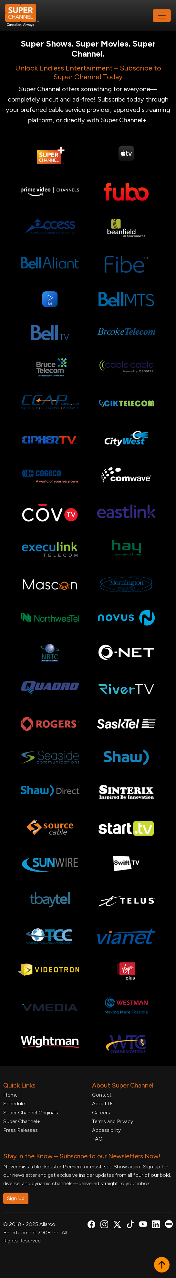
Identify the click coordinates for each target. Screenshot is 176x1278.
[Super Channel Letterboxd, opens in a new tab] (169, 1223)
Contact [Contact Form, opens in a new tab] (101, 1095)
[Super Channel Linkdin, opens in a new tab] (156, 1225)
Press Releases (20, 1130)
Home (10, 1095)
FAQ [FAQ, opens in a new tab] (97, 1139)
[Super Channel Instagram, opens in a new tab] (104, 1225)
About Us (103, 1103)
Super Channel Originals (30, 1113)
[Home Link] (26, 15)
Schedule (14, 1103)
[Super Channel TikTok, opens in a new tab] (130, 1225)
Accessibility (106, 1130)
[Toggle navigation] (162, 15)
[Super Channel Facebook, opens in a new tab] (91, 1225)
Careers (101, 1113)
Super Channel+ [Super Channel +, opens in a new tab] (21, 1121)
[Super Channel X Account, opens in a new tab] (117, 1225)
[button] (162, 1265)
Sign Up (16, 1198)
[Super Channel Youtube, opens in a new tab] (143, 1225)
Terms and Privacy (112, 1121)
